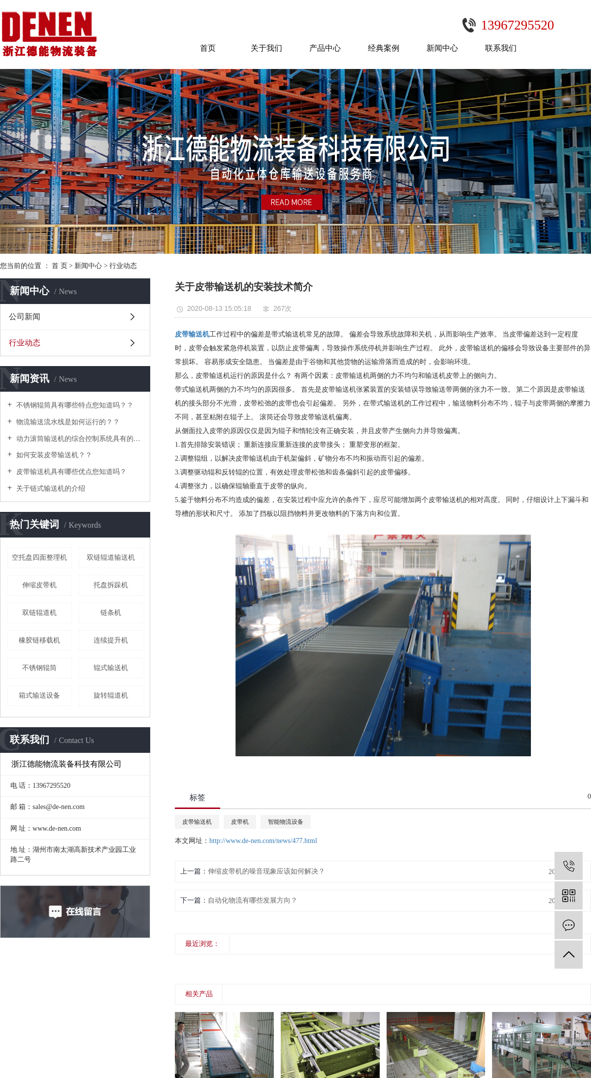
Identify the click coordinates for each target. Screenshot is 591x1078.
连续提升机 (111, 640)
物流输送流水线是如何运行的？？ (67, 422)
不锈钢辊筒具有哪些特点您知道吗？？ (73, 405)
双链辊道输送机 (111, 557)
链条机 (110, 612)
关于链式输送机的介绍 (49, 488)
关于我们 (266, 48)
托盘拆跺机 (111, 585)
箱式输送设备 (39, 695)
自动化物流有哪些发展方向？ (252, 900)
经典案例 (383, 48)
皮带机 (240, 821)
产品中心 (325, 48)
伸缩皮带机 (39, 585)
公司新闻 (24, 316)
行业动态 (123, 266)
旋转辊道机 (111, 695)
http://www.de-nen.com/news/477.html (263, 840)
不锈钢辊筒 (39, 668)
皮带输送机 (197, 821)
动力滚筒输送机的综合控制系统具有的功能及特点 (78, 438)
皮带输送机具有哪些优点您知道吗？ (70, 471)
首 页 (59, 266)
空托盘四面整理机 (39, 557)
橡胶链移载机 (39, 640)
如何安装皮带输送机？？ (53, 455)
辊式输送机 (111, 668)
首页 (208, 48)
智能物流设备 (285, 821)
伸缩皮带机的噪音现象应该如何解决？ (266, 871)
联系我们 (501, 48)
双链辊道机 (39, 612)
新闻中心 (442, 48)
